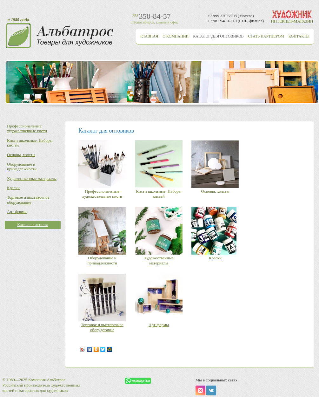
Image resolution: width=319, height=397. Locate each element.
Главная (149, 36)
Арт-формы (17, 211)
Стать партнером (266, 36)
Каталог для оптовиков (218, 36)
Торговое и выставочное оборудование (28, 200)
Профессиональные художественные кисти (27, 128)
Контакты (299, 36)
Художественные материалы (31, 178)
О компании (176, 36)
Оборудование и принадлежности (22, 167)
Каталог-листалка (32, 224)
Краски (13, 187)
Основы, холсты (21, 154)
